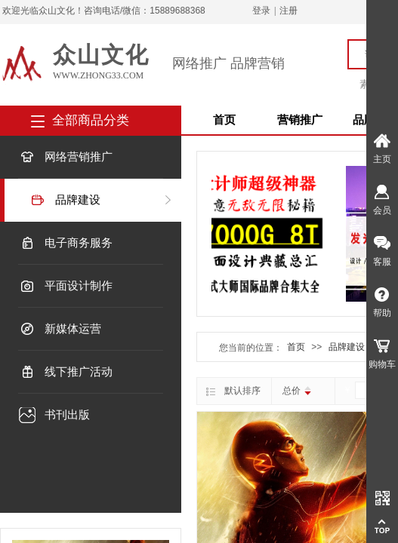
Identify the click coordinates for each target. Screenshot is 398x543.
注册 (288, 10)
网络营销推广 (79, 157)
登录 (261, 10)
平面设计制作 (79, 286)
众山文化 (101, 54)
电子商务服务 (79, 243)
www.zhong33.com (98, 75)
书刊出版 (67, 415)
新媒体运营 (73, 329)
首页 (224, 120)
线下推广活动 (79, 372)
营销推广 (299, 120)
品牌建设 (77, 200)
